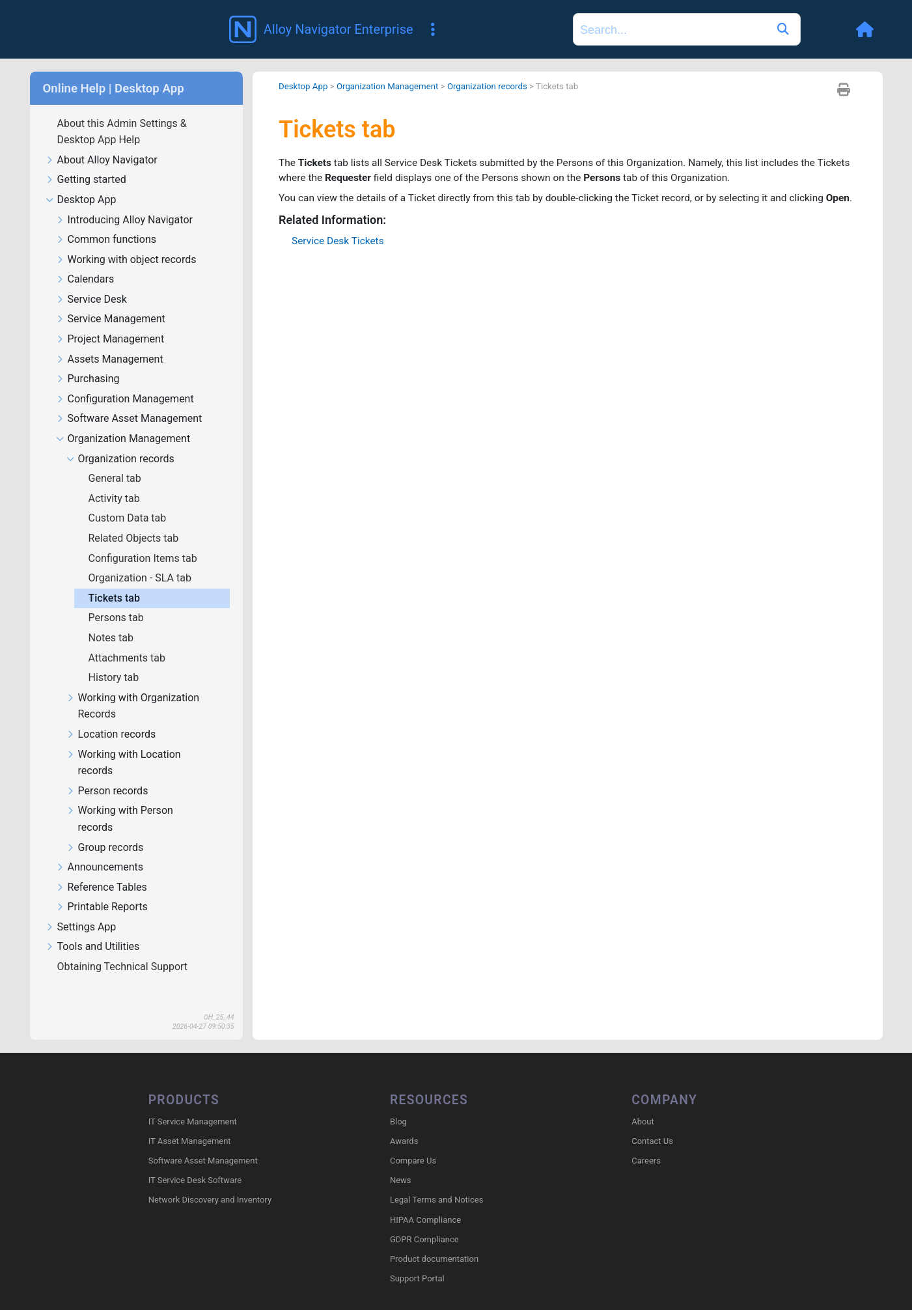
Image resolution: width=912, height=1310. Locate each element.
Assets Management (109, 341)
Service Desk (91, 281)
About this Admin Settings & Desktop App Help (122, 113)
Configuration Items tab (144, 539)
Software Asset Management (129, 400)
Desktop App (81, 181)
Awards (404, 1123)
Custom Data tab (129, 499)
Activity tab (116, 479)
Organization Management (123, 420)
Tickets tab (116, 579)
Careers (646, 1142)
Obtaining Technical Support (124, 947)
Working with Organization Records (133, 687)
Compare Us (413, 1142)
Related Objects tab (135, 519)
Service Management (110, 300)
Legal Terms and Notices (436, 1182)
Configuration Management (125, 380)
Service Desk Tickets (339, 240)
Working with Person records (119, 800)
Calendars (85, 261)
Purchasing (88, 360)
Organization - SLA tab (141, 559)
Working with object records (126, 241)
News (400, 1162)
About (642, 1103)
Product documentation (434, 1241)
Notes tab (112, 619)
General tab (116, 459)
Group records (105, 829)
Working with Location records (123, 744)
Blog (398, 1103)
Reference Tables (101, 869)
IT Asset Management (189, 1123)
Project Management (110, 321)
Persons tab (117, 598)
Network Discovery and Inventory (209, 1182)
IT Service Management (192, 1103)
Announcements (100, 849)
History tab (115, 658)
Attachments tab (128, 639)
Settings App (81, 909)
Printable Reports (102, 888)
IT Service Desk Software (195, 1162)
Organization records (120, 440)
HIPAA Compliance (425, 1201)
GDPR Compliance (424, 1221)
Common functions (106, 221)
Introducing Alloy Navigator (124, 201)
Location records (111, 716)
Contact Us (652, 1123)
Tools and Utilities (93, 928)
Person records (107, 772)
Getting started (86, 161)
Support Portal (417, 1261)
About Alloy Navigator (102, 142)
